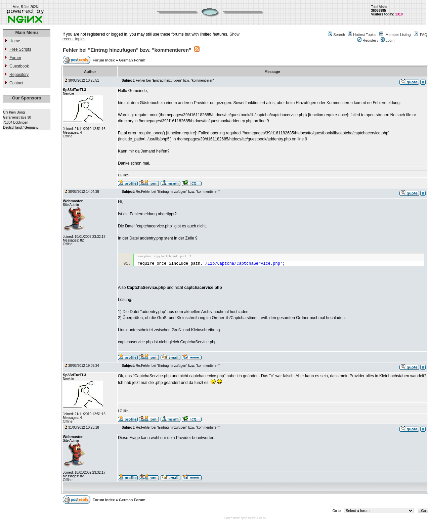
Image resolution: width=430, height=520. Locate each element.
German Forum (132, 60)
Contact (16, 83)
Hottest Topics (364, 35)
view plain (144, 256)
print (183, 256)
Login (388, 40)
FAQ (423, 35)
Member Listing (398, 35)
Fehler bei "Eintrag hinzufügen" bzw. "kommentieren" (127, 50)
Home (14, 41)
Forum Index (104, 60)
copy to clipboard (165, 256)
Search (339, 35)
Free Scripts (20, 49)
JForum (260, 518)
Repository (19, 74)
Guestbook (19, 66)
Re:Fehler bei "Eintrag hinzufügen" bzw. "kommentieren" (177, 191)
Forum (15, 57)
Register (366, 40)
